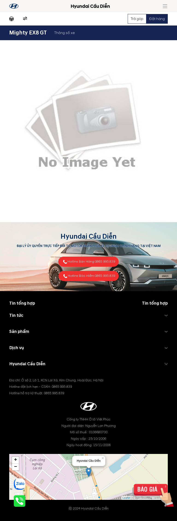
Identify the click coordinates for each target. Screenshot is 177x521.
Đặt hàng (157, 19)
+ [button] (15, 460)
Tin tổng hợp (155, 303)
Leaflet (126, 497)
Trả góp (137, 19)
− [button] (15, 467)
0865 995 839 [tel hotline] (105, 261)
